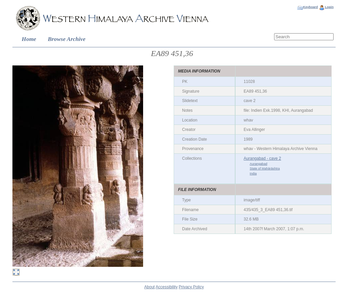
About (149, 287)
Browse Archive (66, 39)
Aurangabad (258, 163)
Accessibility (166, 287)
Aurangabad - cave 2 (262, 158)
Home (29, 39)
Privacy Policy (191, 287)
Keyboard (310, 7)
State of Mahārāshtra (265, 168)
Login (329, 7)
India (253, 173)
